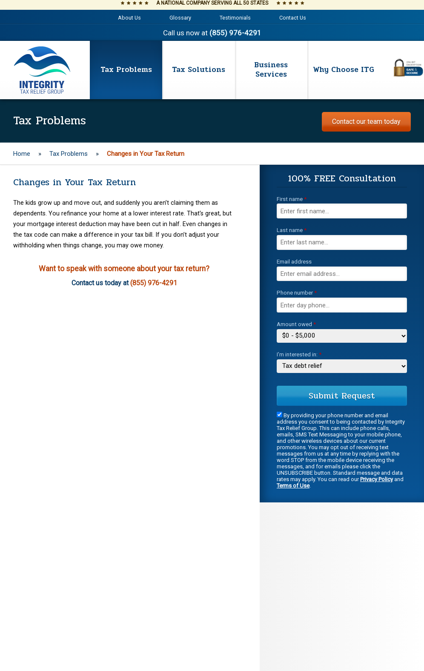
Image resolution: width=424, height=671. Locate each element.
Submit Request (342, 395)
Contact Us (292, 17)
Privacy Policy (376, 479)
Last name (292, 230)
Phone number (297, 293)
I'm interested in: (299, 354)
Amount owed (296, 324)
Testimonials (235, 17)
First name (292, 199)
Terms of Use (293, 485)
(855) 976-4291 (235, 33)
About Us (129, 17)
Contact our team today (366, 122)
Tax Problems (68, 154)
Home (21, 154)
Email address (294, 261)
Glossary (180, 17)
